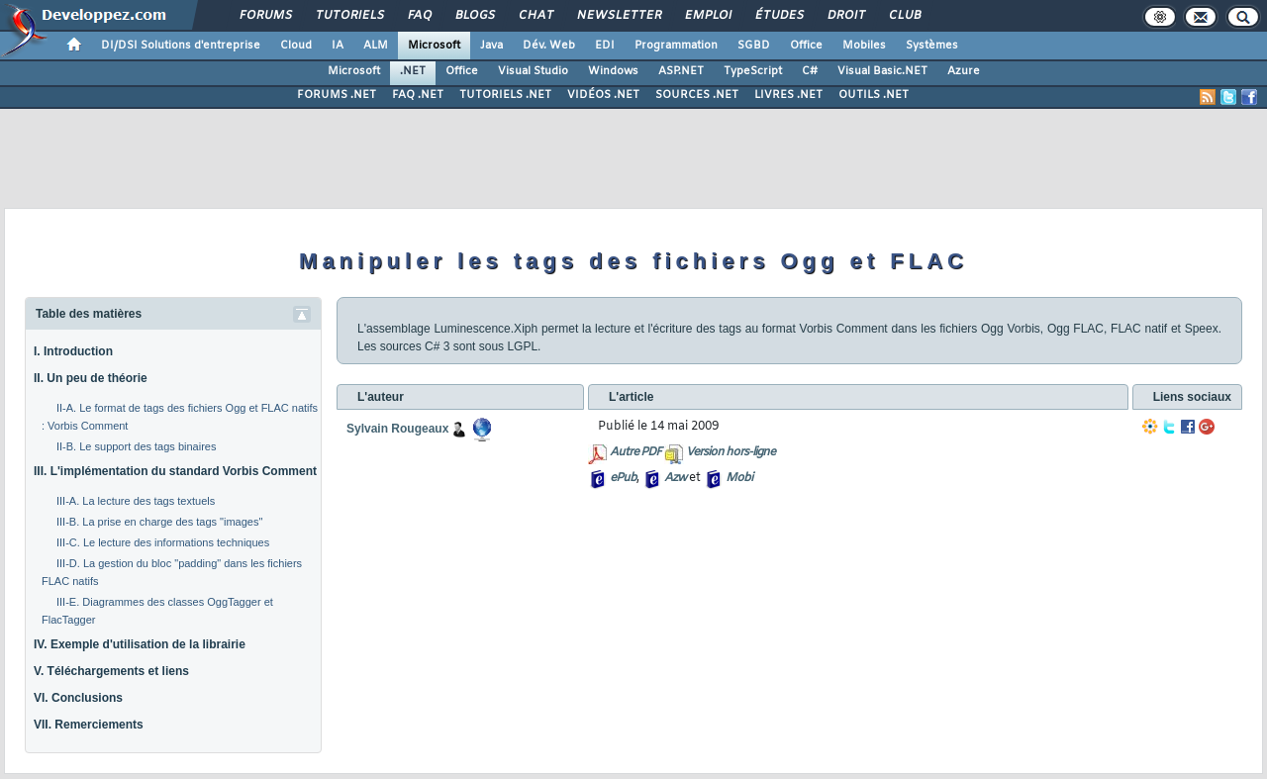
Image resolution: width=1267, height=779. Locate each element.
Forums (265, 16)
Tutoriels (349, 16)
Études (778, 16)
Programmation (676, 45)
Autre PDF (635, 452)
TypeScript (753, 71)
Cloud (296, 45)
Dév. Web (549, 45)
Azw (675, 478)
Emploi (707, 16)
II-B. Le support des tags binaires (136, 446)
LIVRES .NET (788, 95)
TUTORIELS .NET (505, 95)
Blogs (474, 16)
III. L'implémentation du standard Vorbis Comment (175, 471)
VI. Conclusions (78, 698)
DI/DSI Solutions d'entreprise (180, 45)
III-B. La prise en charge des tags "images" (159, 522)
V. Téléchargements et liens (111, 671)
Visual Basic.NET (882, 71)
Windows (613, 71)
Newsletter (618, 16)
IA (337, 45)
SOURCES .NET (696, 95)
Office (806, 45)
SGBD (753, 45)
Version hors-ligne (730, 452)
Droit (845, 16)
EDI (605, 45)
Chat (535, 16)
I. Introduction (73, 351)
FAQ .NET (417, 95)
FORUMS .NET (336, 95)
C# (810, 71)
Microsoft (434, 45)
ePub (623, 478)
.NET (413, 71)
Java (491, 45)
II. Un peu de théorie (90, 378)
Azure (963, 71)
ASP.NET (681, 71)
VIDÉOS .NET (603, 95)
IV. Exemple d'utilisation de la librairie (139, 644)
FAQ (419, 16)
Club (904, 16)
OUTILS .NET (873, 95)
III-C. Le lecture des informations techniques (162, 542)
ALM (375, 45)
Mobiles (864, 45)
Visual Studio (533, 71)
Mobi (739, 478)
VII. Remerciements (89, 724)
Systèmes (932, 45)
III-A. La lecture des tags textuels (135, 501)
